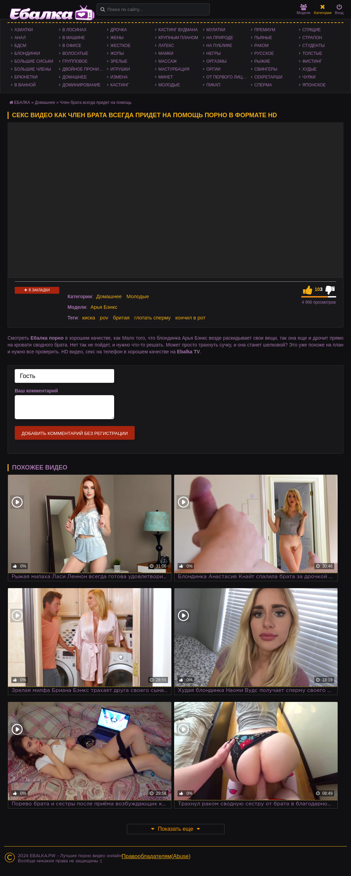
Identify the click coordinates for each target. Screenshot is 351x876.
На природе (219, 37)
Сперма (263, 85)
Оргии (213, 69)
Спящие (311, 29)
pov (104, 317)
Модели (304, 9)
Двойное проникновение (84, 69)
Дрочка (118, 29)
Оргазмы (216, 61)
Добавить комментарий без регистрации (75, 433)
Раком (261, 45)
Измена (119, 77)
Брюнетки (26, 77)
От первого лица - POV (228, 77)
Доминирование (81, 85)
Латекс (166, 45)
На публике (219, 45)
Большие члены (32, 69)
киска (88, 317)
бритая (121, 317)
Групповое (74, 61)
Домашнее (74, 77)
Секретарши (268, 77)
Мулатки (215, 29)
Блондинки (27, 53)
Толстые (312, 53)
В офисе (71, 45)
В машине (73, 37)
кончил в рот (191, 317)
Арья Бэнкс (103, 307)
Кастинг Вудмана (178, 29)
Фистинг (312, 61)
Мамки (165, 53)
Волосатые (75, 53)
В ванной (25, 85)
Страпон (312, 37)
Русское (264, 53)
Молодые (169, 85)
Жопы (117, 53)
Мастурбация (174, 69)
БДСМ (20, 45)
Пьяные (263, 37)
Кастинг (119, 85)
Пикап (213, 85)
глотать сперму (152, 317)
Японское (314, 85)
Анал (20, 37)
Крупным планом (178, 37)
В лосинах (74, 29)
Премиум (264, 29)
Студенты (313, 45)
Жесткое (120, 45)
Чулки (309, 77)
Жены (116, 37)
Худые (309, 69)
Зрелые (119, 61)
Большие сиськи (33, 61)
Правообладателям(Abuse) (156, 856)
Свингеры (265, 69)
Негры (213, 53)
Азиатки (23, 29)
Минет (165, 77)
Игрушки (120, 69)
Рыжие (262, 61)
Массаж (167, 61)
